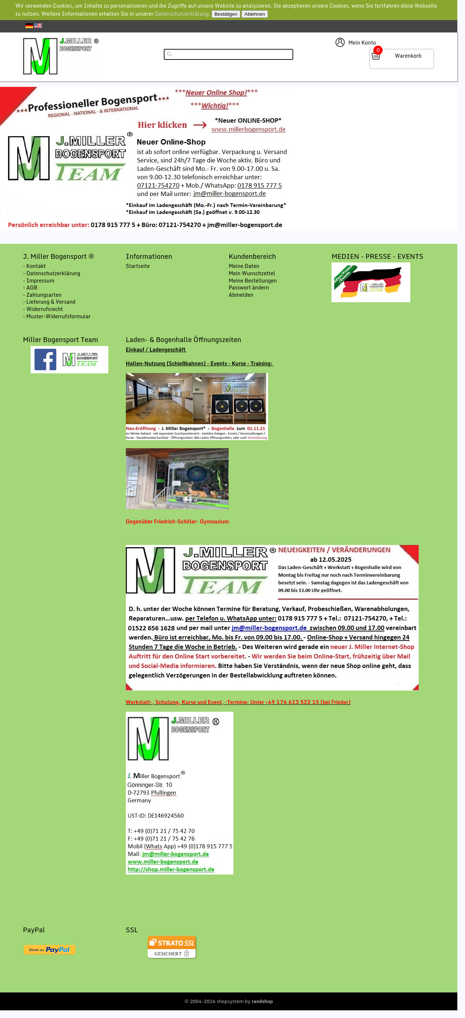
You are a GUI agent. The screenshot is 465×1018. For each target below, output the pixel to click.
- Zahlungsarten (42, 295)
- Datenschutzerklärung (51, 273)
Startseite (138, 266)
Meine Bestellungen (253, 280)
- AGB (30, 287)
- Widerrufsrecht (43, 309)
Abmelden (241, 295)
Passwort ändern (249, 287)
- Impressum (38, 280)
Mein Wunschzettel (252, 273)
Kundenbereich (252, 256)
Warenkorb (408, 55)
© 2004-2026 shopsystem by (229, 1001)
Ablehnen (254, 14)
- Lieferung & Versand (49, 301)
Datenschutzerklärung (182, 13)
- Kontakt (34, 266)
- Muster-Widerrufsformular (57, 316)
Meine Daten (244, 266)
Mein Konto (362, 42)
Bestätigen (225, 14)
